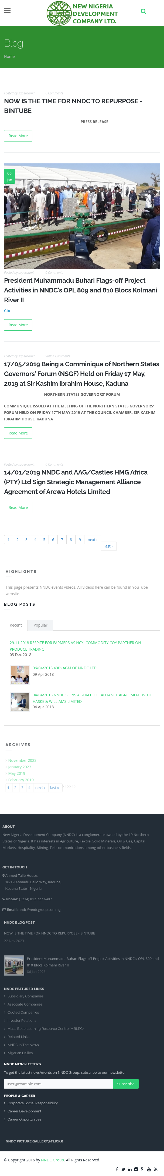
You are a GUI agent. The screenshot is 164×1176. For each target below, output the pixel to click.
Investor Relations (22, 1024)
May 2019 (19, 773)
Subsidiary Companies (25, 999)
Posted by (19, 93)
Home (9, 56)
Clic (7, 311)
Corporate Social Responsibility (33, 1103)
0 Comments (54, 93)
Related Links (18, 1040)
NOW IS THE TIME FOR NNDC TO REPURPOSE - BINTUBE (49, 930)
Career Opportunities (24, 1119)
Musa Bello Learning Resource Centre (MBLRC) (46, 1032)
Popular (40, 625)
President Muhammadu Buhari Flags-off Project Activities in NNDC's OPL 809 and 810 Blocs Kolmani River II (80, 290)
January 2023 (22, 766)
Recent (16, 625)
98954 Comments (57, 356)
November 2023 (25, 760)
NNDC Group (52, 1159)
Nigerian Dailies (20, 1056)
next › (93, 539)
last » (109, 546)
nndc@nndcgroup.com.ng (36, 909)
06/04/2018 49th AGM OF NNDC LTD (65, 667)
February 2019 (24, 779)
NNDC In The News (23, 1048)
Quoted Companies (23, 1015)
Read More (18, 135)
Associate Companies (25, 1007)
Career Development (24, 1111)
